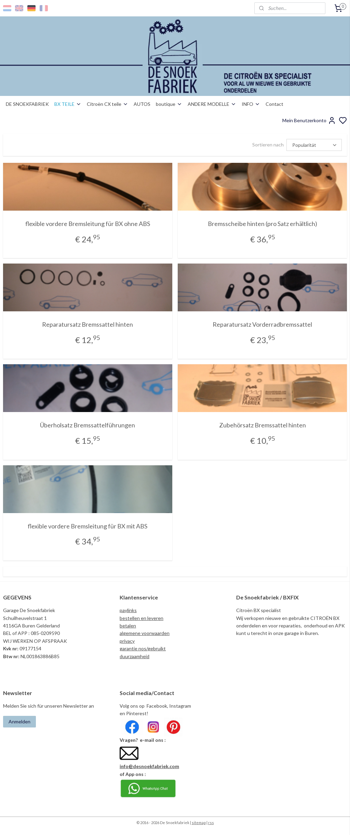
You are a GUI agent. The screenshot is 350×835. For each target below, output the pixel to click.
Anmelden (19, 721)
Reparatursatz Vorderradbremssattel (262, 324)
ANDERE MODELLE (212, 104)
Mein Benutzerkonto (309, 120)
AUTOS (142, 104)
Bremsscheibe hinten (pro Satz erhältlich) (262, 223)
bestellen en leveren (141, 618)
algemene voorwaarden (145, 633)
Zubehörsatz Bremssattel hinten (262, 425)
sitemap (199, 822)
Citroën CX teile (107, 104)
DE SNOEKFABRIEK (27, 104)
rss (211, 822)
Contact (274, 104)
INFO (251, 104)
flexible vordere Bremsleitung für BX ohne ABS (87, 223)
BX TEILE (67, 104)
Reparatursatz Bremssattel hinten (87, 324)
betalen (128, 625)
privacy (127, 641)
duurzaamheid (134, 656)
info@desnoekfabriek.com (149, 766)
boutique (169, 104)
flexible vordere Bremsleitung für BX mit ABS (87, 525)
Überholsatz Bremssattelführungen (87, 425)
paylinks (128, 610)
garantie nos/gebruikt (143, 648)
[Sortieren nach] (314, 145)
